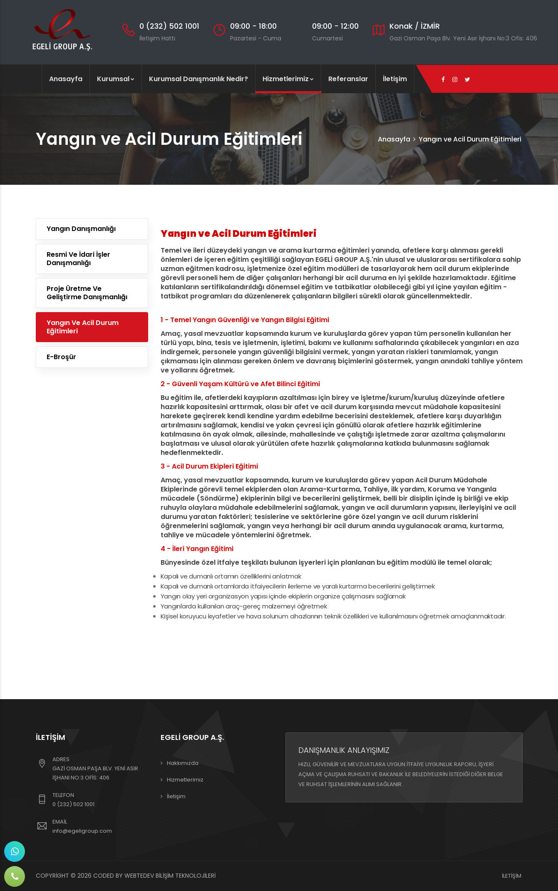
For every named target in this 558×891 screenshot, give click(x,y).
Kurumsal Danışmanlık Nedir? (198, 79)
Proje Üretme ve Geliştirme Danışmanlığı (87, 293)
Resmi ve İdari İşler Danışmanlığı (78, 259)
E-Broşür (61, 357)
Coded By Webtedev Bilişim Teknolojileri (154, 875)
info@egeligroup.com (82, 831)
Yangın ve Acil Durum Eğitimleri (83, 327)
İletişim (395, 79)
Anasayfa (65, 79)
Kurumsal (115, 79)
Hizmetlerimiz (288, 79)
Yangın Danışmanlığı (81, 228)
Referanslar (348, 79)
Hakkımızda (182, 763)
